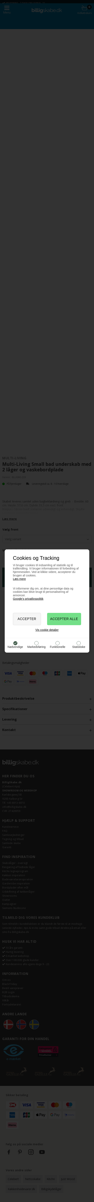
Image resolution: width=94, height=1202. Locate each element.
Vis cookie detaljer (47, 630)
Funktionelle (57, 647)
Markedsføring (36, 647)
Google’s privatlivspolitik (28, 598)
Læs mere (19, 579)
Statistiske (78, 647)
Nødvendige (15, 647)
